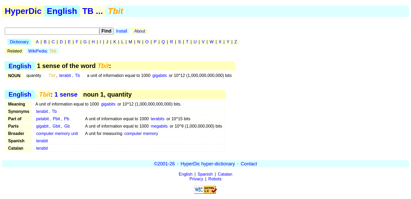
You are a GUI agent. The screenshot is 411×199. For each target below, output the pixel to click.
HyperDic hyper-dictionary (208, 163)
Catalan (225, 174)
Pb (66, 119)
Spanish (205, 174)
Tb (77, 75)
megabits (159, 126)
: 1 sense (58, 94)
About (139, 31)
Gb (67, 126)
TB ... (92, 11)
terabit (65, 75)
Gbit (56, 126)
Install (121, 31)
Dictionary (19, 42)
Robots (215, 179)
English (62, 11)
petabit (42, 119)
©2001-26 (164, 163)
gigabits (159, 75)
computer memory (141, 133)
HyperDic (23, 11)
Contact (249, 163)
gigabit (42, 126)
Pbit (56, 119)
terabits (157, 119)
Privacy (196, 179)
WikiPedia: (42, 51)
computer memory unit (57, 133)
